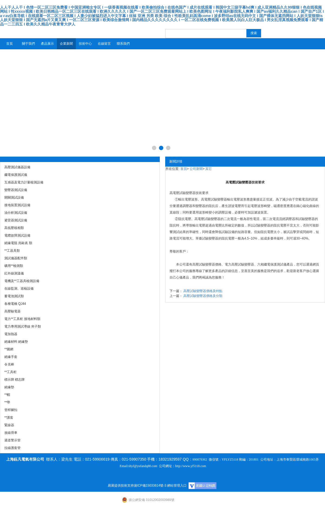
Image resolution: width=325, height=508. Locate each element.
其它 (208, 169)
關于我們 (28, 44)
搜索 (254, 33)
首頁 (9, 44)
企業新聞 (66, 44)
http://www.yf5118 (187, 466)
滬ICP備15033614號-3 (150, 485)
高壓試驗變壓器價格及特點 (202, 291)
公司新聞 (196, 169)
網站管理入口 (177, 485)
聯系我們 (123, 44)
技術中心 (85, 44)
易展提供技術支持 (121, 485)
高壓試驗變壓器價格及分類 (202, 296)
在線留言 (104, 44)
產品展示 (47, 44)
